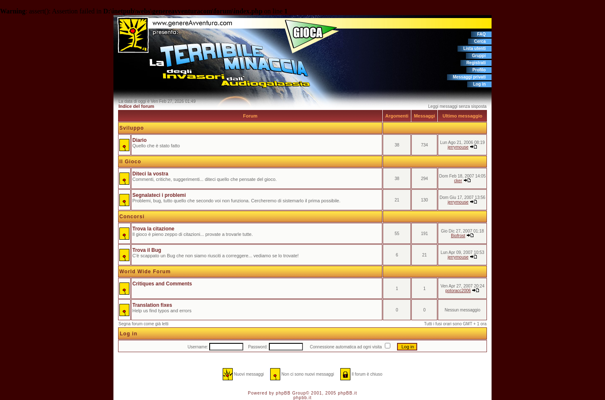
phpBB (283, 393)
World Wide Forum (145, 272)
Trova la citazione (153, 229)
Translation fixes (152, 305)
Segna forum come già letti (143, 324)
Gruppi (479, 55)
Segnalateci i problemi (159, 195)
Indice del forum (136, 106)
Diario (139, 140)
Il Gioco (130, 162)
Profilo (479, 70)
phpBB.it (347, 393)
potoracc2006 (458, 290)
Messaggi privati (469, 77)
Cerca (480, 41)
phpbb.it (302, 397)
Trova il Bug (146, 250)
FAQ (481, 34)
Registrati (476, 62)
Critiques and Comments (162, 284)
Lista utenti (474, 48)
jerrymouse (458, 147)
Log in (479, 84)
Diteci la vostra (150, 174)
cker (458, 180)
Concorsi (132, 217)
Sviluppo (131, 128)
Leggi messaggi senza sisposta (457, 106)
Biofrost (458, 235)
